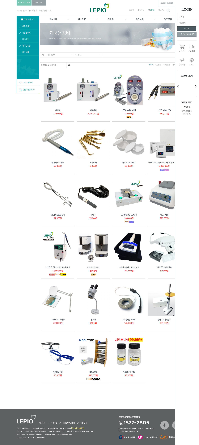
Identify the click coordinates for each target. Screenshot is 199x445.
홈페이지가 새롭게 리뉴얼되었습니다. (37, 11)
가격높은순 (166, 65)
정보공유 (168, 19)
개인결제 (25, 52)
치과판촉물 (26, 46)
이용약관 (54, 423)
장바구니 (161, 10)
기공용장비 (26, 33)
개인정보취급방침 (69, 423)
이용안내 (83, 423)
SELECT (79, 54)
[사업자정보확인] (77, 428)
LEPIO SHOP (24, 3)
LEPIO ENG (39, 3)
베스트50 (82, 19)
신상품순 (158, 65)
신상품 (111, 19)
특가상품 (139, 19)
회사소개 (53, 19)
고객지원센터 (28, 82)
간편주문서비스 (29, 90)
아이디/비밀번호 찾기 (187, 34)
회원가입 (141, 10)
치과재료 (25, 39)
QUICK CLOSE (166, 3)
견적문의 (151, 10)
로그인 (131, 10)
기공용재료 (26, 26)
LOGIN (186, 29)
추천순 (151, 64)
